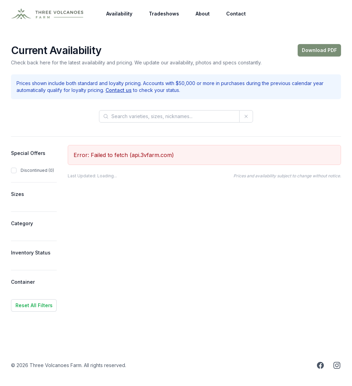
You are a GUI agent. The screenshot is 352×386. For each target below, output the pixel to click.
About (203, 14)
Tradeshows (164, 14)
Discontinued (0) (37, 170)
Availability (119, 14)
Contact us (119, 90)
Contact (236, 14)
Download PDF (319, 50)
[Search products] (169, 116)
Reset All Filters (34, 305)
